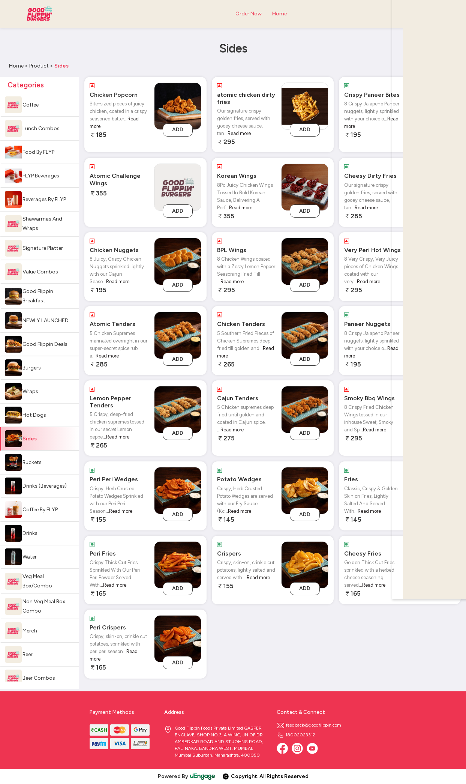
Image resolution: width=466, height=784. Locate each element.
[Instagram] (297, 748)
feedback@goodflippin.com (309, 725)
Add (177, 129)
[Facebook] (282, 748)
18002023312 (296, 734)
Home (16, 66)
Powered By (187, 776)
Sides (61, 66)
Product (39, 66)
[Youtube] (312, 748)
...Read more (237, 133)
